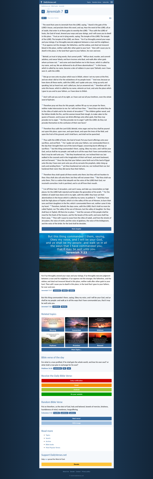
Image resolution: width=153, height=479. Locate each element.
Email (76, 385)
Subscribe (106, 2)
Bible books (54, 6)
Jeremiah (61, 6)
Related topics (48, 314)
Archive (48, 441)
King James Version (53, 18)
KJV (44, 18)
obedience (56, 306)
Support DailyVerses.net (54, 454)
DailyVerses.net (45, 6)
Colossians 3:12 (47, 413)
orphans (71, 290)
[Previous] (43, 11)
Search (48, 438)
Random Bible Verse (52, 402)
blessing (64, 306)
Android (76, 390)
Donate (76, 464)
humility (56, 413)
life (64, 368)
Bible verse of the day (52, 357)
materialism (57, 368)
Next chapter (76, 229)
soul (69, 368)
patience (72, 413)
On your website (76, 394)
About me (66, 471)
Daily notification (76, 381)
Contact (78, 471)
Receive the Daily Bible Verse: (56, 375)
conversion (57, 290)
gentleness (64, 413)
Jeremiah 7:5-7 (46, 290)
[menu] (111, 3)
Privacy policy (86, 471)
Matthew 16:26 (46, 368)
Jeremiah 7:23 (46, 307)
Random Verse (96, 2)
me (46, 459)
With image (76, 423)
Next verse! (76, 418)
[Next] (66, 11)
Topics (89, 2)
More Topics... (76, 350)
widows (64, 290)
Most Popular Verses (53, 448)
